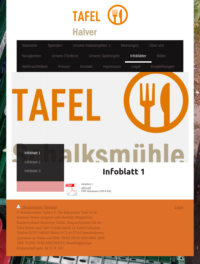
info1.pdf (86, 187)
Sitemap (51, 207)
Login (179, 207)
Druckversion (30, 207)
